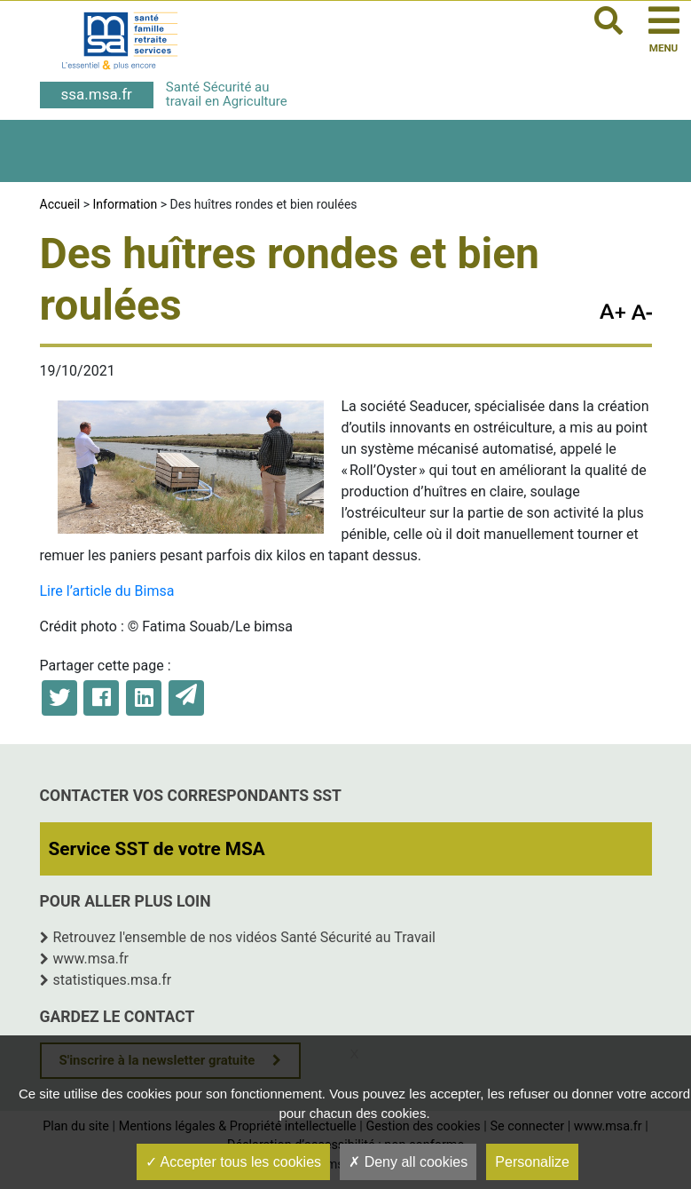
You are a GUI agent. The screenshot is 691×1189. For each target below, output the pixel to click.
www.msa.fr (91, 958)
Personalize (532, 1161)
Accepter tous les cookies (233, 1161)
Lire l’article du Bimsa (107, 591)
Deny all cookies (408, 1161)
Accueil (60, 204)
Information (125, 204)
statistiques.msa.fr (112, 979)
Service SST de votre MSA (157, 849)
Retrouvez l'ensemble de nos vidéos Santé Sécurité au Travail (244, 937)
